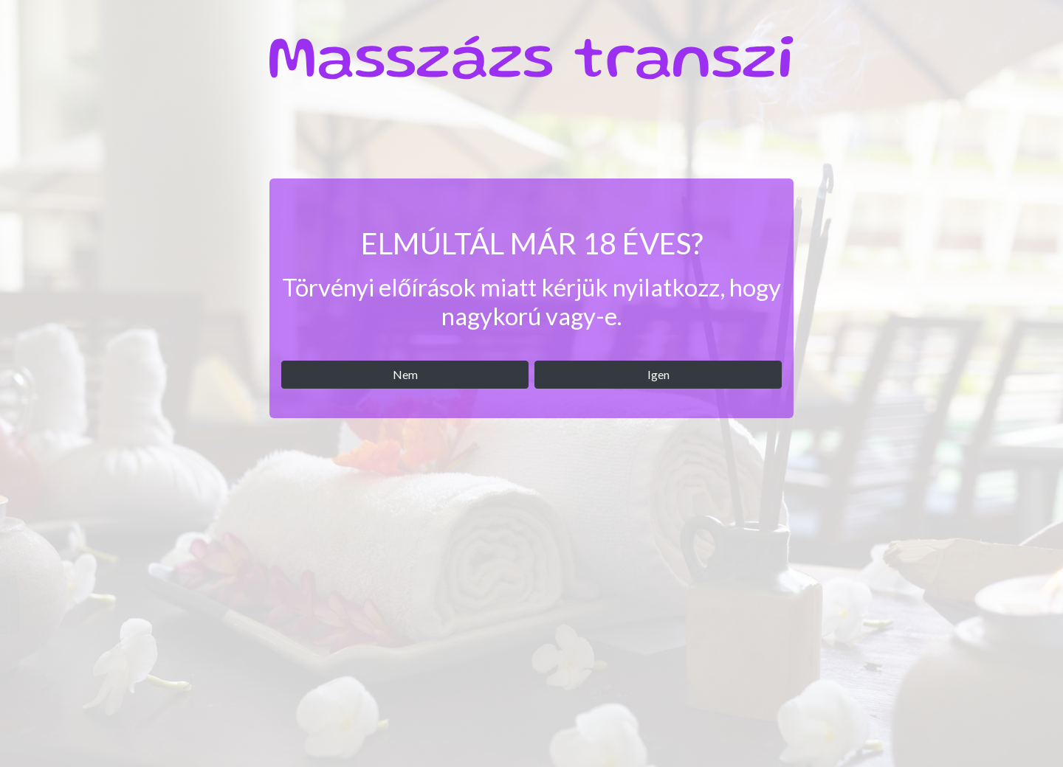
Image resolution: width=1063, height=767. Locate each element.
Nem (405, 374)
